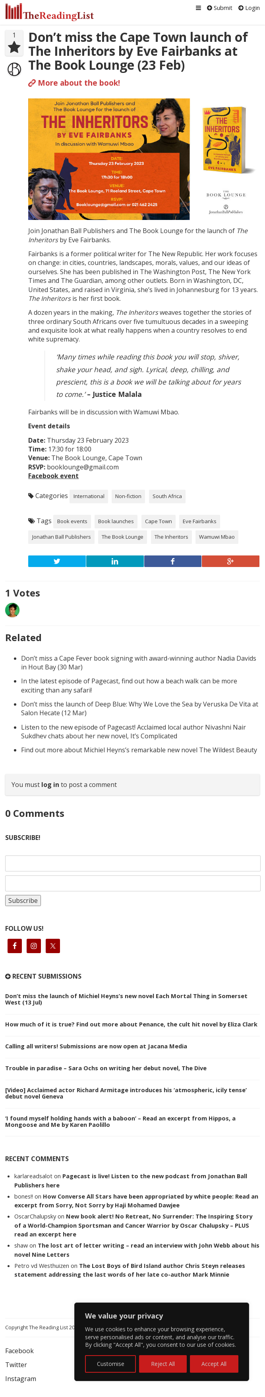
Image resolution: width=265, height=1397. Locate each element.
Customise (110, 1364)
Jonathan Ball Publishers (61, 536)
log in (50, 784)
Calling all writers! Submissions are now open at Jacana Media (96, 1046)
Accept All (213, 1364)
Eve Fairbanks (200, 521)
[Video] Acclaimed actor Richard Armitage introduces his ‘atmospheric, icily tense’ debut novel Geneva (126, 1093)
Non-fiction (128, 496)
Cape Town (158, 521)
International (89, 496)
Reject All (163, 1364)
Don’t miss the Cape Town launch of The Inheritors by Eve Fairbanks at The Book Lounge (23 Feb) (138, 50)
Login (249, 8)
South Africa (167, 496)
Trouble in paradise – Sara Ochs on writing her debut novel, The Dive (106, 1068)
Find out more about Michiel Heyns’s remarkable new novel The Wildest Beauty (139, 750)
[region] (161, 1342)
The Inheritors (171, 536)
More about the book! (74, 82)
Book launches (116, 521)
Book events (72, 521)
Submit (219, 8)
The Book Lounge (122, 536)
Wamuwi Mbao (217, 536)
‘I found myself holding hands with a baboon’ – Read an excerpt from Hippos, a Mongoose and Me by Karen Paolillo (120, 1121)
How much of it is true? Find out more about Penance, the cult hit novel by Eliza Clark (131, 1024)
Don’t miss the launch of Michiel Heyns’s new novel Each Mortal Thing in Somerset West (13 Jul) (126, 999)
